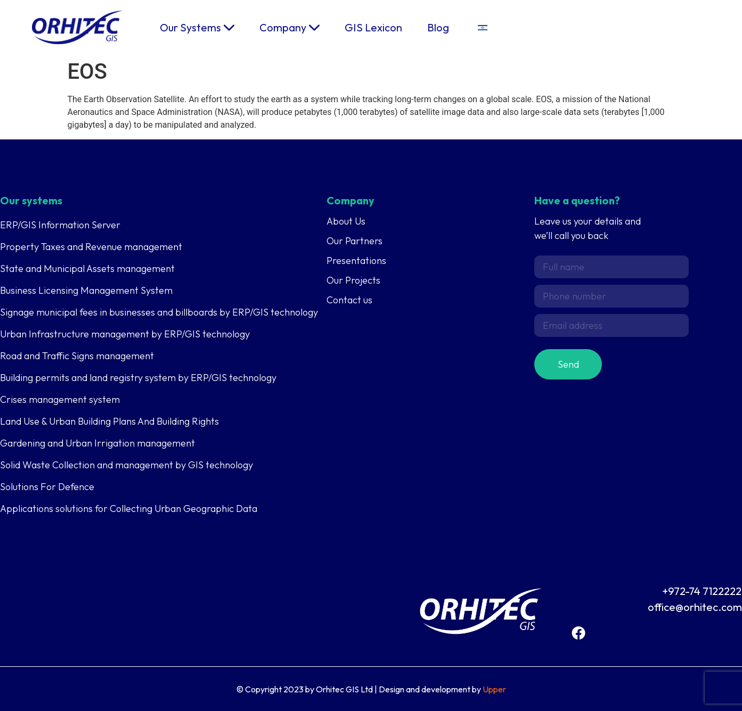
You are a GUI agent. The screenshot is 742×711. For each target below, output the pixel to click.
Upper (494, 689)
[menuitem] (482, 27)
